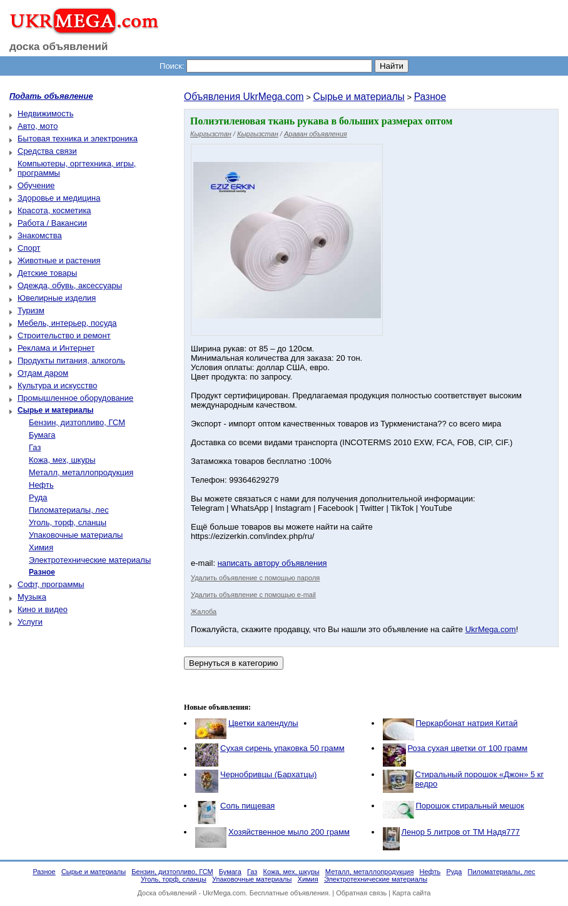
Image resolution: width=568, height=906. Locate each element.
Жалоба (203, 611)
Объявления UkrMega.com (244, 96)
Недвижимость (45, 113)
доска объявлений (58, 47)
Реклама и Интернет (56, 348)
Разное (430, 96)
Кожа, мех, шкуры (62, 460)
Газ (35, 447)
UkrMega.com (490, 629)
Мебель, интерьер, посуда (67, 323)
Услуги (30, 622)
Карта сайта (411, 893)
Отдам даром (43, 373)
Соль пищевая (247, 805)
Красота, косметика (54, 210)
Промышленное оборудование (75, 398)
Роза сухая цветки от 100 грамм (468, 748)
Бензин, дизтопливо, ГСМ (77, 422)
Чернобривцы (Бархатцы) (268, 774)
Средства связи (47, 151)
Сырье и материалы (358, 96)
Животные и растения (59, 260)
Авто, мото (38, 126)
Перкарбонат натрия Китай (467, 723)
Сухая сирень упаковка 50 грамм (282, 748)
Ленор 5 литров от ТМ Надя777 (461, 832)
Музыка (32, 596)
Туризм (31, 310)
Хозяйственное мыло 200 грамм (289, 832)
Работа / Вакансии (52, 223)
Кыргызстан (210, 134)
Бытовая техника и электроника (78, 138)
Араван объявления (315, 134)
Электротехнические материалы (90, 560)
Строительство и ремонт (64, 335)
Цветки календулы (263, 723)
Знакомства (40, 235)
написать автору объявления (272, 563)
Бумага (42, 435)
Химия (41, 547)
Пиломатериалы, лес (69, 510)
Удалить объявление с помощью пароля (255, 577)
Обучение (36, 185)
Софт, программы (51, 584)
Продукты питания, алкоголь (71, 360)
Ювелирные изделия (57, 298)
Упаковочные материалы (76, 535)
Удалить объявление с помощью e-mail (253, 594)
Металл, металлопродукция (81, 472)
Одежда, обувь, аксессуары (70, 285)
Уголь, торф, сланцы (67, 522)
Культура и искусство (57, 385)
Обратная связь (361, 893)
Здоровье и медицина (59, 198)
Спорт (29, 248)
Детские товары (47, 273)
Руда (38, 497)
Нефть (41, 485)
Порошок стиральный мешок (470, 805)
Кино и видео (43, 609)
